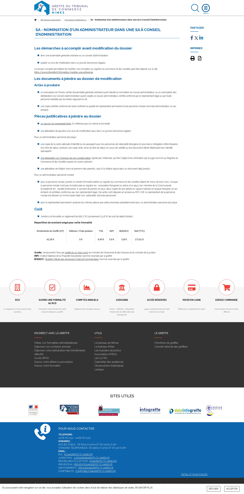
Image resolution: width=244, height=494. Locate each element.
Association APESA (105, 354)
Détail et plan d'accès (194, 474)
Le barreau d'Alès (104, 346)
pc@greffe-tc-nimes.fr (103, 461)
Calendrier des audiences (109, 361)
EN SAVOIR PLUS (143, 487)
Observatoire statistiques (109, 365)
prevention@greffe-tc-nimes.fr (93, 464)
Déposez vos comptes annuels (52, 346)
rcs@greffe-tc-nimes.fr (78, 454)
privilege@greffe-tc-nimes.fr (95, 468)
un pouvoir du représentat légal (56, 123)
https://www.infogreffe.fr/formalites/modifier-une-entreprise (63, 72)
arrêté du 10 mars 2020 (76, 252)
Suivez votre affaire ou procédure (53, 361)
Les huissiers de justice (107, 350)
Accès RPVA (41, 358)
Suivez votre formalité (47, 365)
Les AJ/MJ (100, 358)
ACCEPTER (232, 489)
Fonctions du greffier (166, 342)
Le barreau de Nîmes (106, 342)
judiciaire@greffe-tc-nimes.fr (92, 458)
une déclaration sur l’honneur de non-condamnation (66, 158)
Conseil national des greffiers (171, 346)
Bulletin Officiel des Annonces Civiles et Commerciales (72, 259)
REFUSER (213, 489)
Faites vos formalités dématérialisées (56, 342)
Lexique (99, 369)
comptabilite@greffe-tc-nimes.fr (96, 471)
